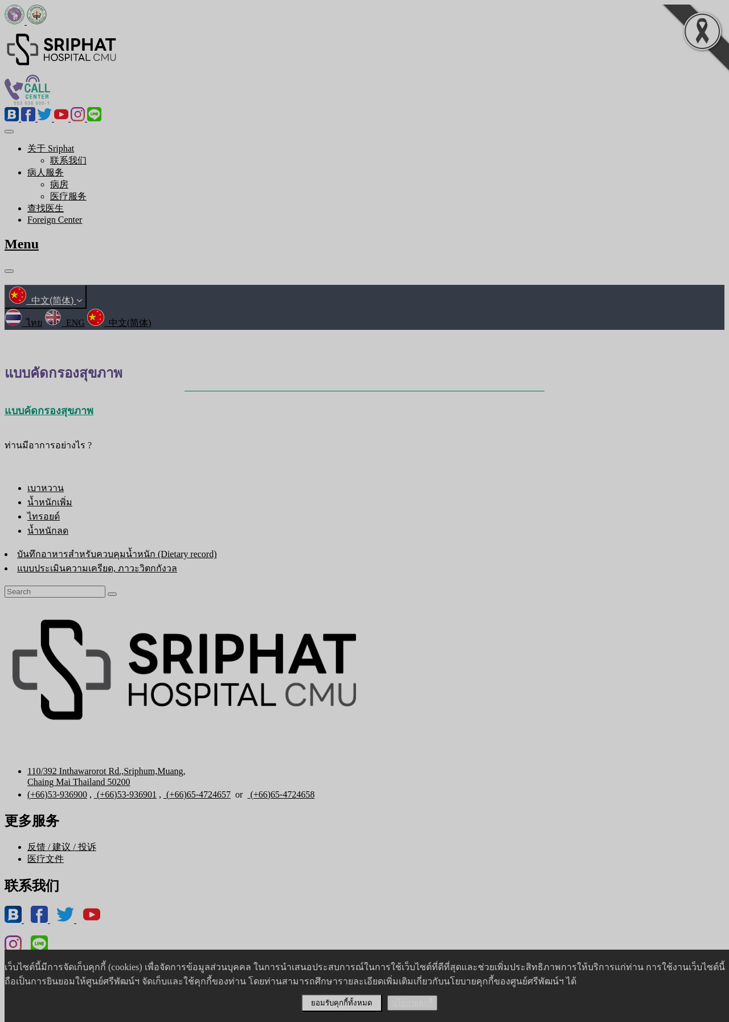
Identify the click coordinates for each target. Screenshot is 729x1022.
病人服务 (45, 172)
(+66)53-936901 (125, 794)
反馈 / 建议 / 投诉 (61, 847)
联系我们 (68, 160)
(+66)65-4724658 (280, 794)
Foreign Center (54, 219)
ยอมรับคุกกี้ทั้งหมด (341, 1003)
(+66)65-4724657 (197, 794)
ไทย (23, 323)
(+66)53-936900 (57, 794)
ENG (64, 323)
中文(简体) (45, 300)
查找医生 (45, 208)
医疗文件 (45, 859)
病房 (59, 184)
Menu (22, 243)
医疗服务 (68, 196)
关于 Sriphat (50, 148)
